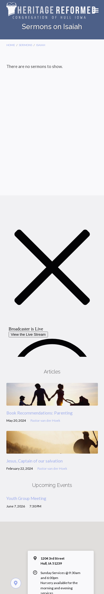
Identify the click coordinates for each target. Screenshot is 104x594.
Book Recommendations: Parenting (39, 412)
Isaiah (40, 45)
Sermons (25, 45)
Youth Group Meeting (26, 498)
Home (10, 45)
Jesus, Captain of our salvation (34, 460)
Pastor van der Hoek (45, 420)
